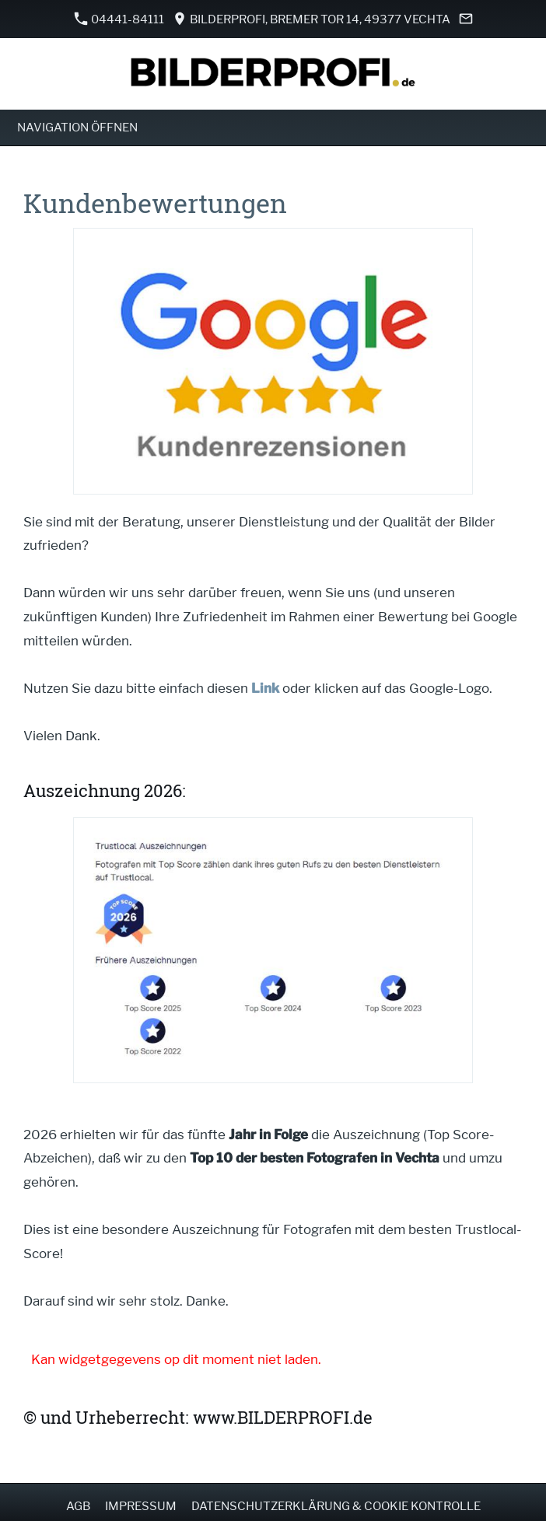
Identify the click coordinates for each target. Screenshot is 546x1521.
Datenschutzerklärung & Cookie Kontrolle (336, 1506)
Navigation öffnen (77, 128)
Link (265, 688)
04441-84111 (119, 19)
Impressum (141, 1506)
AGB (78, 1506)
